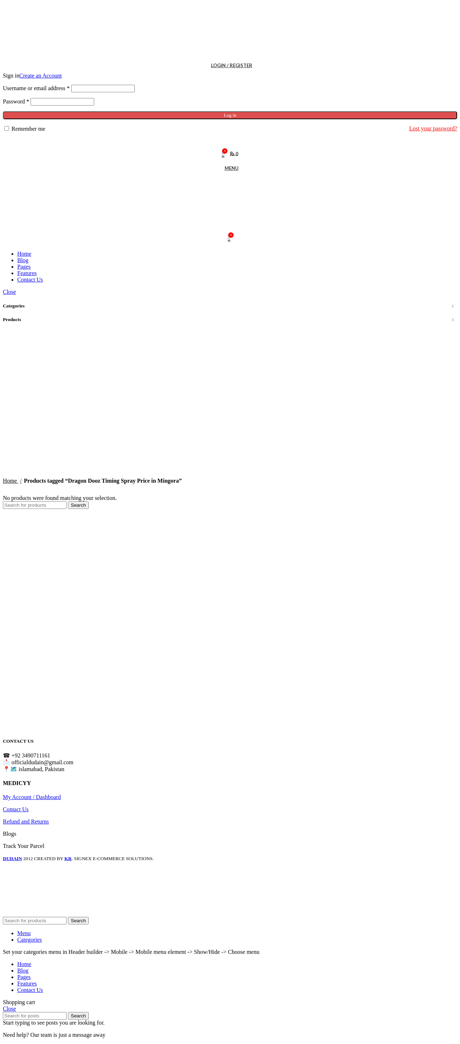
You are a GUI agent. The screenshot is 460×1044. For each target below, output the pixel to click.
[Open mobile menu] (230, 168)
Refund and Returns (26, 821)
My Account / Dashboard (32, 797)
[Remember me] (6, 128)
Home (10, 481)
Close (9, 292)
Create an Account (40, 76)
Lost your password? (433, 128)
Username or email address (36, 88)
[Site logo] (48, 55)
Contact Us (16, 809)
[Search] (230, 139)
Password (16, 101)
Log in (230, 115)
